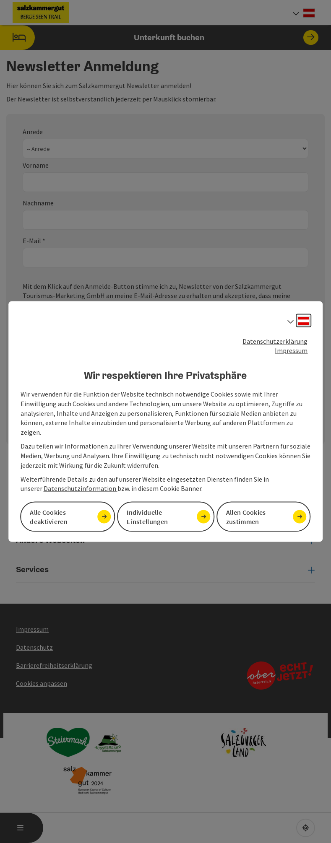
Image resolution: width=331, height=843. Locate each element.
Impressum (291, 350)
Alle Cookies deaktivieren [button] (49, 517)
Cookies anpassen (41, 683)
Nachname (38, 203)
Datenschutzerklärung (275, 341)
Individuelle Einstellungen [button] (147, 517)
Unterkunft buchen (159, 37)
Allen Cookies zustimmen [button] (246, 517)
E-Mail (34, 240)
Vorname (36, 165)
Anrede (33, 131)
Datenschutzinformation (80, 488)
